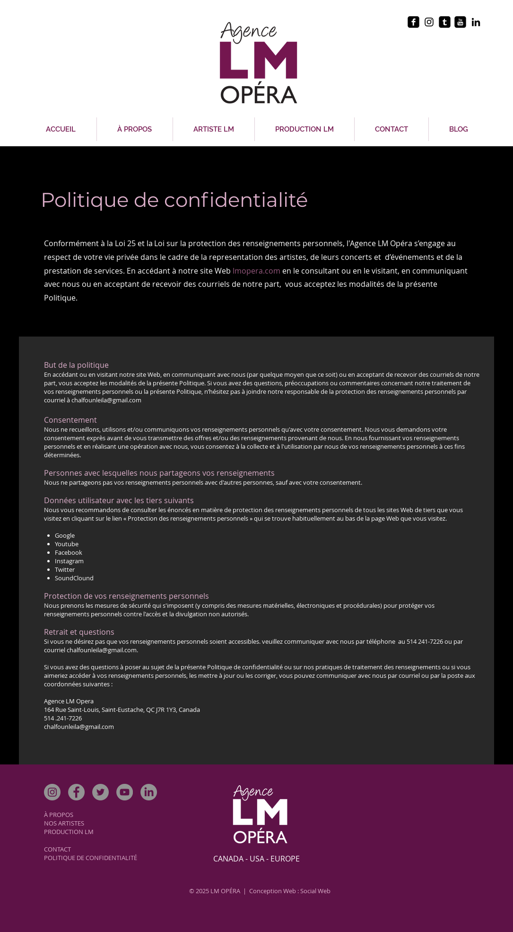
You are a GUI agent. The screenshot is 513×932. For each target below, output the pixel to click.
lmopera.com (257, 271)
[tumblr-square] (445, 22)
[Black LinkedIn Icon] (476, 22)
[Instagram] (52, 792)
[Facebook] (76, 792)
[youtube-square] (460, 22)
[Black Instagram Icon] (429, 22)
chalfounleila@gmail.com (106, 400)
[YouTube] (124, 792)
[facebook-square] (413, 22)
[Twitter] (100, 792)
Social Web (315, 891)
